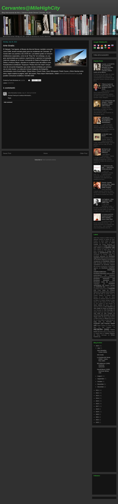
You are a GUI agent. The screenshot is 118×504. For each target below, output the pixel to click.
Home (46, 153)
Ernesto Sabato (107, 254)
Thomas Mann (111, 331)
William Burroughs (102, 335)
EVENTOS (11, 83)
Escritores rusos (99, 282)
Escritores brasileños (109, 258)
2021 (97, 417)
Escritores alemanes (99, 256)
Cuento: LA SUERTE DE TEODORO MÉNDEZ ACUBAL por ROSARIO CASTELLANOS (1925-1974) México (104, 68)
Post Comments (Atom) (49, 160)
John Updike (97, 308)
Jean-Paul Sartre (98, 306)
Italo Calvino (103, 301)
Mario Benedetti (104, 315)
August (99, 376)
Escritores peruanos (101, 280)
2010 (97, 346)
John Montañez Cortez (15, 93)
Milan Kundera (99, 318)
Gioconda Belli (99, 293)
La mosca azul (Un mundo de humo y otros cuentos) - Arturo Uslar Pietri (107, 217)
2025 (97, 422)
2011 (97, 390)
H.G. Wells (105, 297)
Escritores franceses (100, 273)
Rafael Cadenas (101, 325)
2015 (97, 401)
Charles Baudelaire (107, 244)
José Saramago (108, 310)
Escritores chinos (101, 263)
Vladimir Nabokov (110, 333)
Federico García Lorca (100, 288)
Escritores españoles (108, 268)
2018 (97, 409)
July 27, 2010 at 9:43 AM (29, 93)
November (100, 384)
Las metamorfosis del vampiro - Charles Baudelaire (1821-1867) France (108, 103)
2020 (97, 414)
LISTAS (96, 315)
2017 (97, 406)
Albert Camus (109, 237)
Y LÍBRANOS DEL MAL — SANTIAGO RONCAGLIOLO (108, 167)
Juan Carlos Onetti (108, 311)
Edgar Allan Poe (108, 249)
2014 (97, 398)
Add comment (8, 102)
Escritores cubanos (109, 264)
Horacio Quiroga (105, 300)
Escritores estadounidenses (104, 271)
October (100, 381)
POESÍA (97, 323)
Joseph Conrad (97, 311)
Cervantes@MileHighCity (31, 8)
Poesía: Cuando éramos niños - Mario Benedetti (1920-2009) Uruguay (108, 185)
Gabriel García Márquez (108, 292)
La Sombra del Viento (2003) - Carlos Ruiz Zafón (103, 359)
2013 (97, 395)
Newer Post (7, 153)
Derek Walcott (97, 249)
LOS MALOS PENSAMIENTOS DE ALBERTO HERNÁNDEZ (107, 120)
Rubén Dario (103, 331)
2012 (97, 393)
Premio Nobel (109, 323)
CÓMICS (99, 248)
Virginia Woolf (98, 333)
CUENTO (107, 248)
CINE (105, 246)
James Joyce (109, 305)
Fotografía (112, 288)
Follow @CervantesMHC (101, 55)
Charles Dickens (98, 246)
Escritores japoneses (107, 277)
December (100, 387)
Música (107, 318)
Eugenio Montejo (110, 285)
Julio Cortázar (108, 313)
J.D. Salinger (111, 301)
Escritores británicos (101, 259)
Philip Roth (97, 321)
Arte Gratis (8, 45)
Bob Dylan (105, 242)
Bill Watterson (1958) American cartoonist (103, 365)
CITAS (113, 246)
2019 (97, 411)
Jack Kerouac (109, 303)
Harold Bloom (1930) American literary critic (103, 371)
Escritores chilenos (109, 261)
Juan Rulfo (97, 313)
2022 (97, 420)
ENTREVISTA (104, 253)
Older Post (83, 153)
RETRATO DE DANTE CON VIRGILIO (106, 150)
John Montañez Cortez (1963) (102, 351)
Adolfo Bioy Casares (99, 237)
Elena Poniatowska (99, 251)
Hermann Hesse (105, 298)
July (98, 348)
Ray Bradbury (106, 327)
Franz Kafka (102, 290)
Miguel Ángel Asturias (109, 316)
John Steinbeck (108, 306)
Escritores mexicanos (101, 278)
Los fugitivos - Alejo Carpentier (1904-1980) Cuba (108, 201)
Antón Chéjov (104, 241)
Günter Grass (109, 293)
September (100, 379)
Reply (9, 98)
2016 (97, 403)
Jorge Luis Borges (108, 308)
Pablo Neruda (109, 320)
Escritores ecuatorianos (101, 266)
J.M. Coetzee (99, 303)
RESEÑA (98, 329)
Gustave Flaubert (98, 295)
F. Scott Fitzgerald (110, 287)
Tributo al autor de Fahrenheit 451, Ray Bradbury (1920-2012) (108, 86)
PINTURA (109, 321)
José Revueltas (97, 310)
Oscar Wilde (101, 320)
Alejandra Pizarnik (98, 239)
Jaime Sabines (98, 305)
